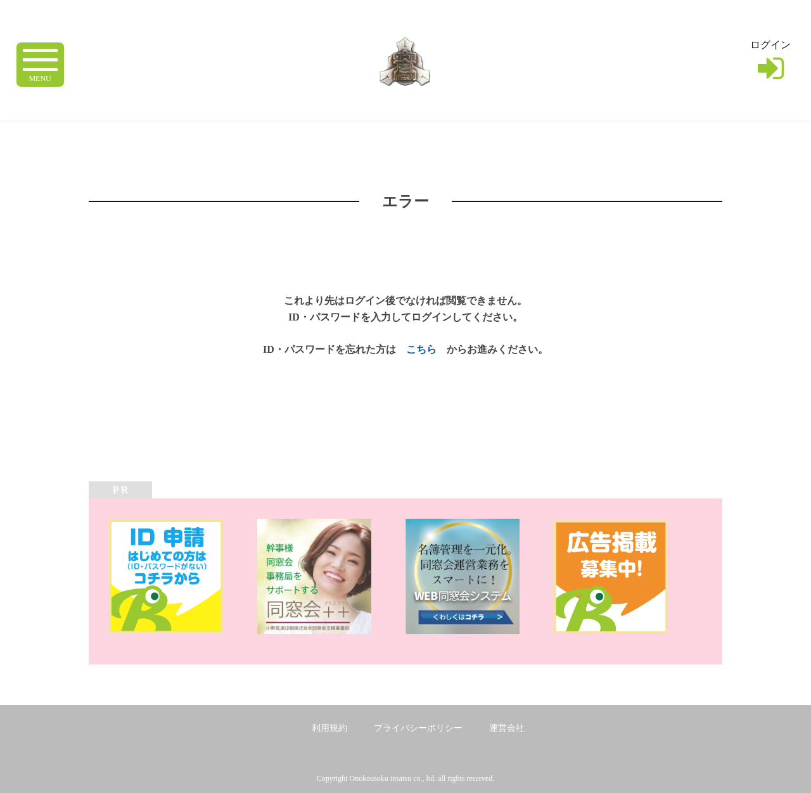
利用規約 (329, 728)
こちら (421, 349)
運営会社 (507, 728)
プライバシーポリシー (418, 728)
